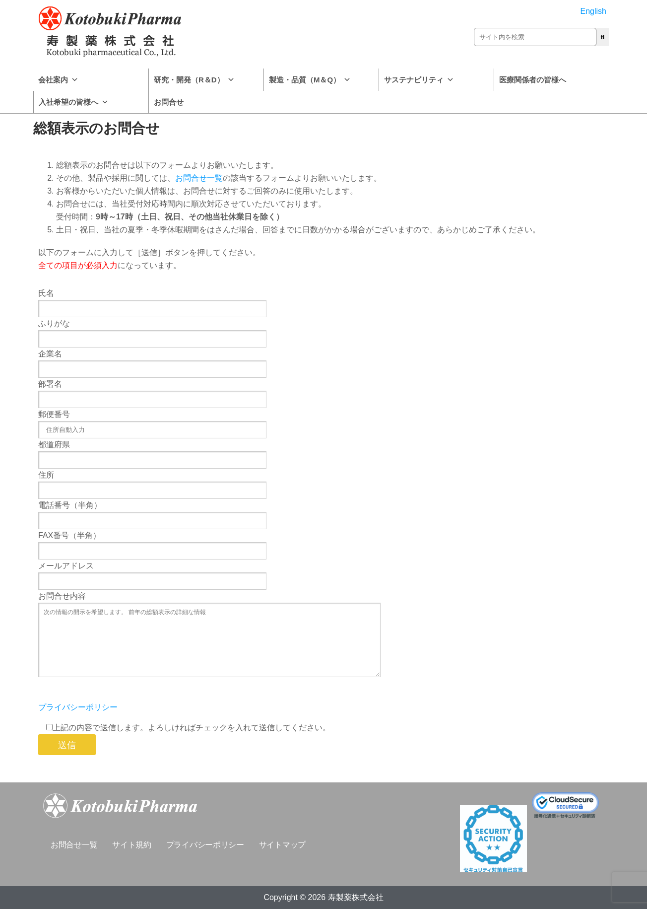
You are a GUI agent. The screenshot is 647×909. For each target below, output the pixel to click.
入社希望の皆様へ (74, 102)
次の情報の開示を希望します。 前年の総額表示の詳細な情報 (209, 640)
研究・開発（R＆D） (194, 80)
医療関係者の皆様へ (532, 79)
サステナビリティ (419, 80)
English (593, 11)
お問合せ (169, 102)
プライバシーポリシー (78, 707)
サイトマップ (282, 844)
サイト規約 (131, 844)
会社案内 (58, 80)
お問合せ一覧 (199, 178)
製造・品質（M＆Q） (310, 80)
